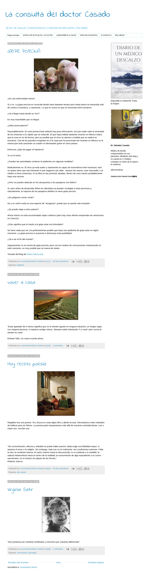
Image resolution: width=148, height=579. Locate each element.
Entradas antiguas (96, 562)
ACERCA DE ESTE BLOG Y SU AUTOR (38, 35)
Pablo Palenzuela (35, 254)
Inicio (58, 562)
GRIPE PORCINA (23, 51)
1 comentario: (58, 346)
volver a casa (21, 282)
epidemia (20, 265)
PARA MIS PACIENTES (88, 35)
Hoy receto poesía (26, 364)
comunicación (22, 553)
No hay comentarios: (61, 261)
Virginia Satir (20, 489)
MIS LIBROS (120, 35)
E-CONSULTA (106, 35)
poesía (23, 472)
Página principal (13, 35)
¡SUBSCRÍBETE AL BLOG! (66, 35)
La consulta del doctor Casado (58, 15)
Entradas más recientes (18, 562)
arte (18, 472)
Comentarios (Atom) (28, 567)
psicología (32, 553)
